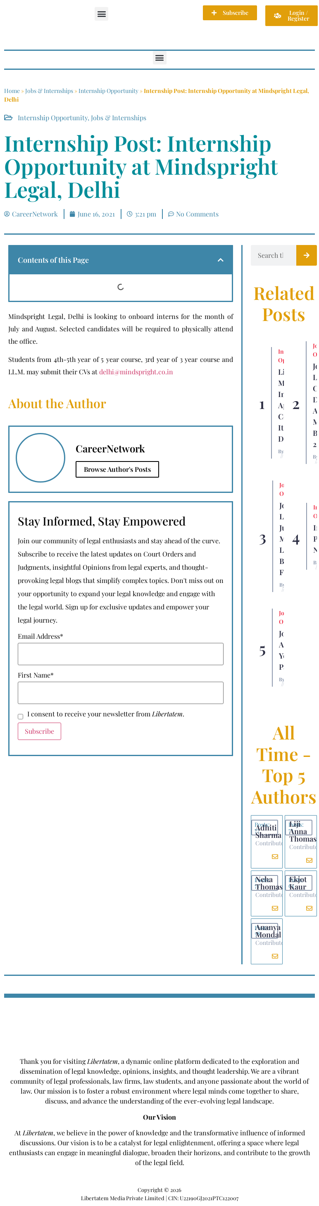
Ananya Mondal (268, 930)
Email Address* (40, 636)
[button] (101, 14)
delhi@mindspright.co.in (136, 371)
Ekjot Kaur (298, 882)
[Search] (306, 255)
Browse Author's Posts (117, 469)
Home (12, 91)
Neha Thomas (269, 882)
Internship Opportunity (108, 91)
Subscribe (39, 731)
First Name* (36, 675)
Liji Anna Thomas (303, 831)
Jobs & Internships (49, 91)
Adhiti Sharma (268, 831)
